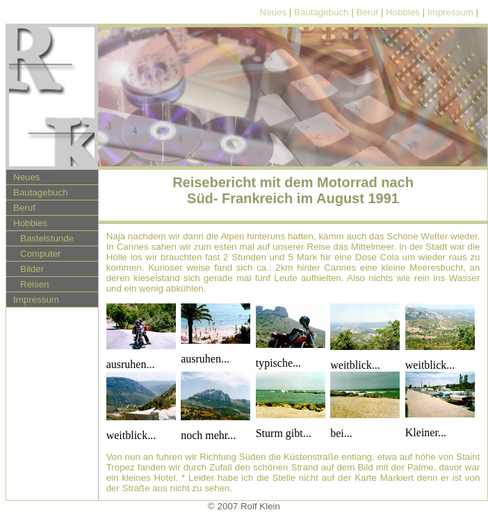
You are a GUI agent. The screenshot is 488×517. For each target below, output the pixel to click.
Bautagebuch (321, 12)
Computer (40, 253)
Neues (273, 12)
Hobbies (403, 12)
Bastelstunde (47, 238)
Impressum (450, 12)
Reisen (34, 284)
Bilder (32, 269)
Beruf (367, 12)
